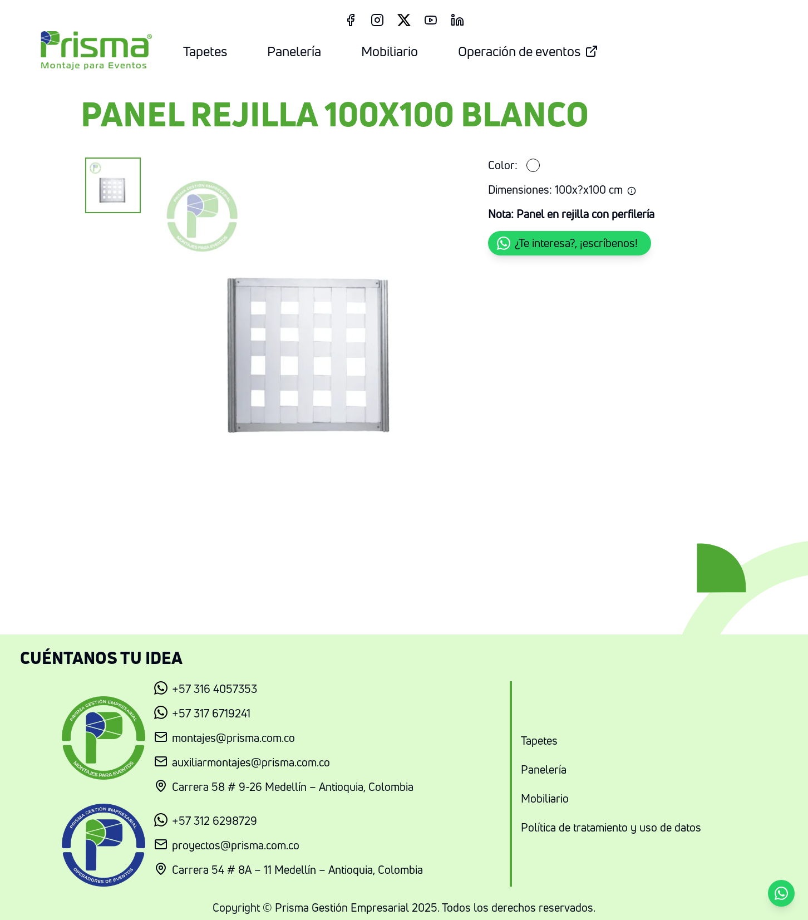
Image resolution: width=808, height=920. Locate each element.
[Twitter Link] (404, 20)
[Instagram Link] (377, 20)
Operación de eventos (528, 51)
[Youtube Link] (431, 20)
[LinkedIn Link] (457, 20)
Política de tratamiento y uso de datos (611, 827)
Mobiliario (389, 51)
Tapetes (205, 51)
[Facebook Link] (350, 20)
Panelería (294, 51)
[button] (569, 243)
